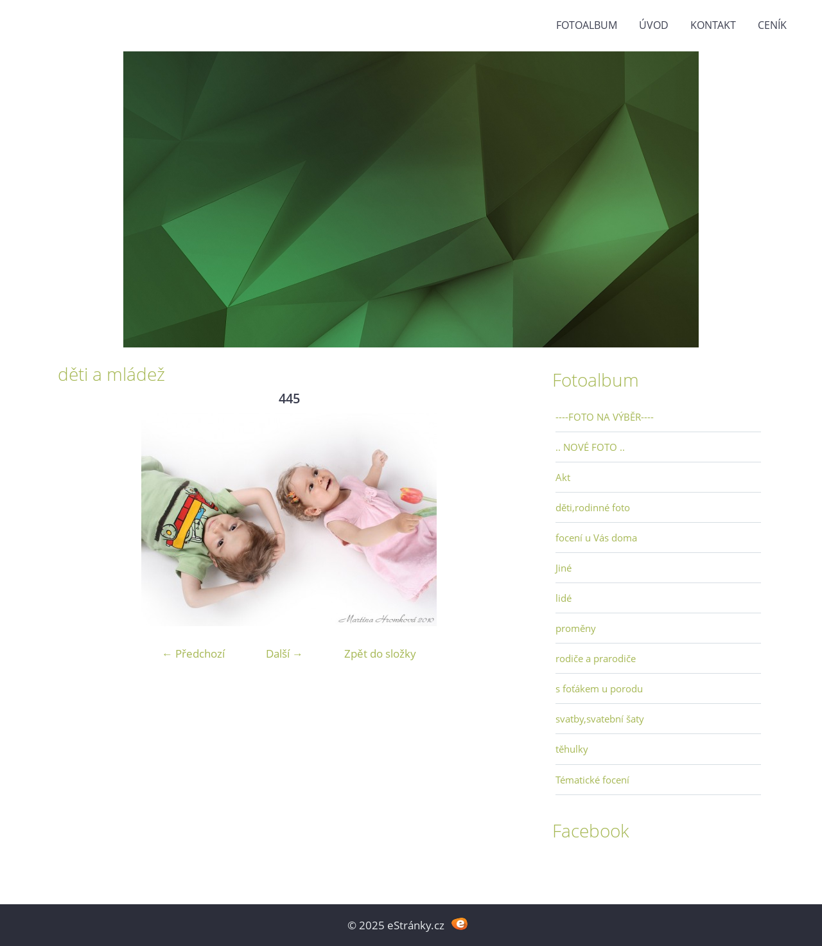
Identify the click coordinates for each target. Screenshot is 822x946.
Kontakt (713, 25)
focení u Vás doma (596, 537)
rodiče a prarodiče (595, 658)
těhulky (571, 748)
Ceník (772, 25)
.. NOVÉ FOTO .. (590, 447)
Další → (284, 653)
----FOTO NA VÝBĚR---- (604, 416)
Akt (562, 477)
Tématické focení (592, 779)
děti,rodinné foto (592, 507)
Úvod (654, 25)
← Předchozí (193, 653)
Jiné (563, 567)
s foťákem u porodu (599, 688)
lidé (563, 597)
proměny (575, 628)
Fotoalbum (586, 25)
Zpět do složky (380, 653)
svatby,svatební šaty (599, 718)
